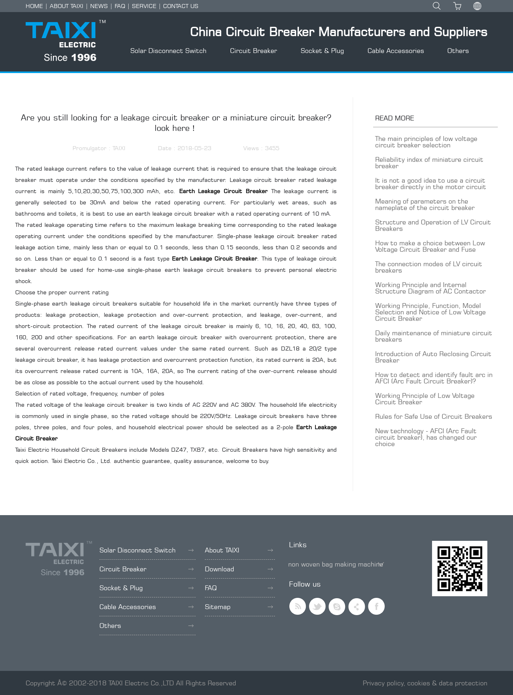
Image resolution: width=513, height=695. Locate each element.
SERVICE (144, 5)
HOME (34, 5)
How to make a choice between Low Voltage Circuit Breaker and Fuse (430, 246)
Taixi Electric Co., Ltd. (82, 460)
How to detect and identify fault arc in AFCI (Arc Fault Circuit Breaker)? (434, 378)
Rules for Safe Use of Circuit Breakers (433, 416)
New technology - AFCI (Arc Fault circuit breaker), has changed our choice (426, 437)
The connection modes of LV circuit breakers (428, 267)
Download (239, 569)
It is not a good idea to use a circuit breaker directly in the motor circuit (430, 183)
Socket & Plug (322, 51)
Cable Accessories (396, 51)
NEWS (99, 5)
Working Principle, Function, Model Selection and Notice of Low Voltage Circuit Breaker (430, 312)
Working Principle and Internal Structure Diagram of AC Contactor (430, 288)
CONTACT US (180, 5)
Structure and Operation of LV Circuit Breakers (433, 225)
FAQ (120, 5)
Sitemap (239, 607)
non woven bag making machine (335, 564)
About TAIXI (239, 550)
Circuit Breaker (253, 51)
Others (458, 51)
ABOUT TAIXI (66, 5)
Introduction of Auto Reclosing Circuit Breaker (433, 357)
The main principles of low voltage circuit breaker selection (426, 142)
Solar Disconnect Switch (168, 51)
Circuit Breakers (245, 449)
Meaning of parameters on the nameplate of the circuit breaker (425, 204)
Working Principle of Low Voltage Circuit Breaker (425, 398)
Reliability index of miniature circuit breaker (429, 162)
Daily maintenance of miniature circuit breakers (433, 336)
